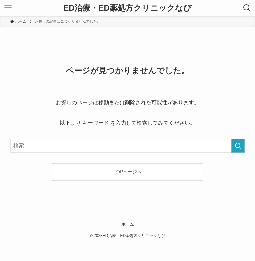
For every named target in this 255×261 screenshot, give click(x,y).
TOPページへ (127, 171)
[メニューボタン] (8, 8)
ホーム (127, 224)
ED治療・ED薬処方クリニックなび (127, 8)
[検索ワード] (127, 146)
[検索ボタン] (247, 8)
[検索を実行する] (238, 146)
